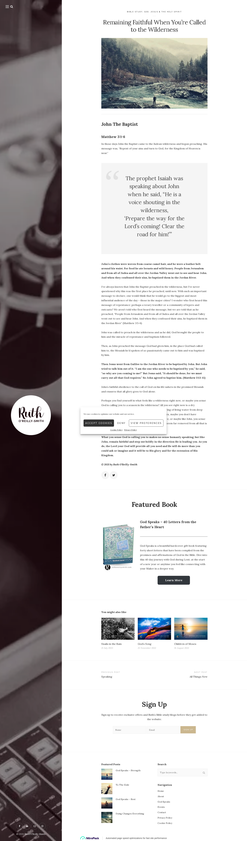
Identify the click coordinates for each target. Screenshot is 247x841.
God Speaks (164, 801)
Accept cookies (98, 477)
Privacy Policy (130, 485)
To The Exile (122, 784)
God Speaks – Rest (126, 799)
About (161, 796)
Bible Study (135, 12)
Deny (121, 477)
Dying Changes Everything (130, 813)
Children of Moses (185, 643)
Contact (162, 812)
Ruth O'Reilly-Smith (35, 834)
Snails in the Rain (111, 643)
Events (161, 807)
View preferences (146, 477)
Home (161, 791)
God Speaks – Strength (128, 770)
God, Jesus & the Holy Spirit (163, 12)
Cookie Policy (116, 485)
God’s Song (144, 643)
